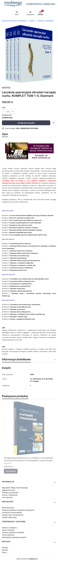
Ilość (4, 107)
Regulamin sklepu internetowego (15, 488)
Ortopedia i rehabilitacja (45, 21)
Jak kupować (7, 497)
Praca (4, 552)
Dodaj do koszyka (26, 123)
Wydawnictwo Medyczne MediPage (14, 21)
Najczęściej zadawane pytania (14, 537)
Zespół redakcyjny (9, 517)
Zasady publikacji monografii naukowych (18, 510)
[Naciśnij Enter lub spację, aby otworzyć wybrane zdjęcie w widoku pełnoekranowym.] (29, 54)
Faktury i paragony (9, 528)
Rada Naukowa (8, 508)
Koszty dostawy (8, 530)
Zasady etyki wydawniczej (12, 515)
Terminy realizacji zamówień (13, 532)
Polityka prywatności (10, 492)
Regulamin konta (8, 490)
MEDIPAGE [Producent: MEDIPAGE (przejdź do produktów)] (6, 87)
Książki (31, 21)
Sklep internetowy (26, 559)
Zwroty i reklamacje (9, 495)
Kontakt (5, 548)
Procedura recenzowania (12, 512)
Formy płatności (8, 535)
